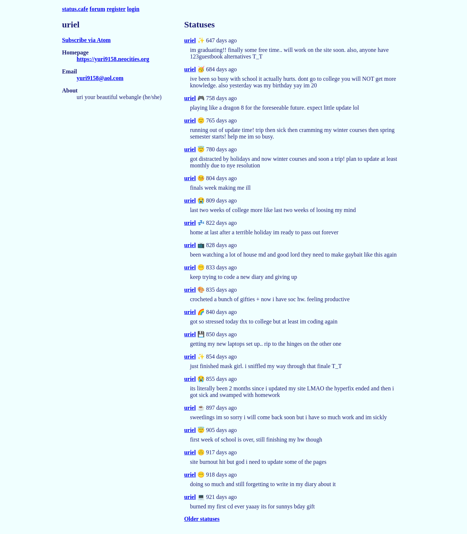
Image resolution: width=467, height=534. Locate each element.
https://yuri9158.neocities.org (113, 59)
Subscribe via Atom (86, 40)
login (133, 9)
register (116, 9)
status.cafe (75, 9)
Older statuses (202, 519)
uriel (190, 40)
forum (97, 9)
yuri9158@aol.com (100, 78)
